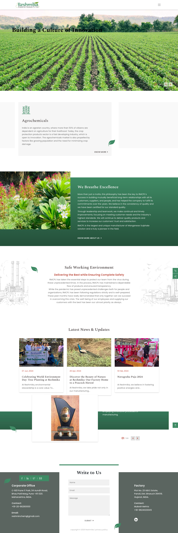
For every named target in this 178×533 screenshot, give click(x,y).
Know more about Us (90, 238)
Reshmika (89, 529)
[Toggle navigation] (159, 5)
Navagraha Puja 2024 (130, 377)
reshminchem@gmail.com (26, 516)
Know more (101, 152)
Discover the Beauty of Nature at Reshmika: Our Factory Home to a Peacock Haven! (89, 380)
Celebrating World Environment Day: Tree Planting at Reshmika (41, 378)
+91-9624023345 (143, 510)
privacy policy (101, 529)
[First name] (88, 482)
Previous (166, 84)
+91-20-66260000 (21, 506)
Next (170, 84)
